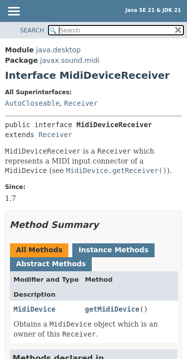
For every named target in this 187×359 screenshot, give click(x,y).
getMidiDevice (112, 309)
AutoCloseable (32, 103)
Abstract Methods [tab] (51, 264)
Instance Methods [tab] (113, 250)
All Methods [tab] (39, 250)
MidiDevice (34, 309)
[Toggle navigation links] (13, 12)
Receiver (80, 103)
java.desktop (58, 50)
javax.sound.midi (69, 60)
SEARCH (32, 30)
